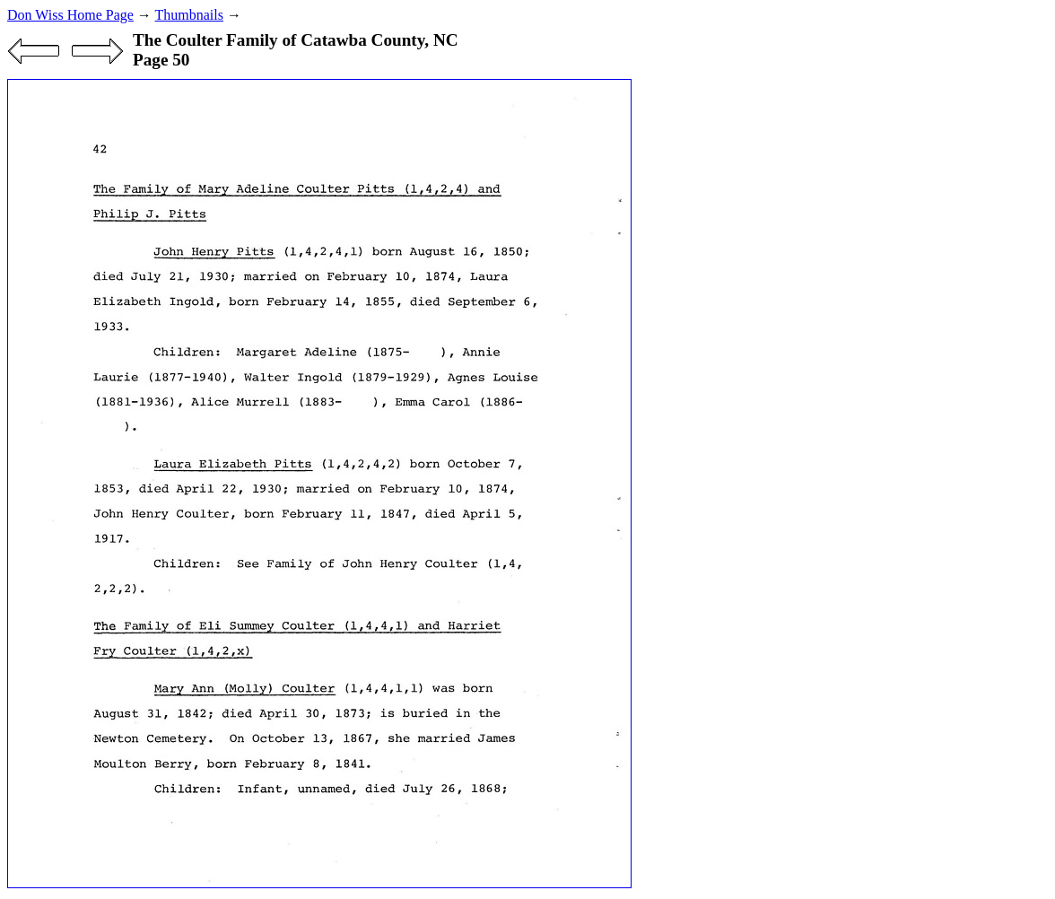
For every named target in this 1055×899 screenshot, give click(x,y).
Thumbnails (189, 14)
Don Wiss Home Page (70, 14)
